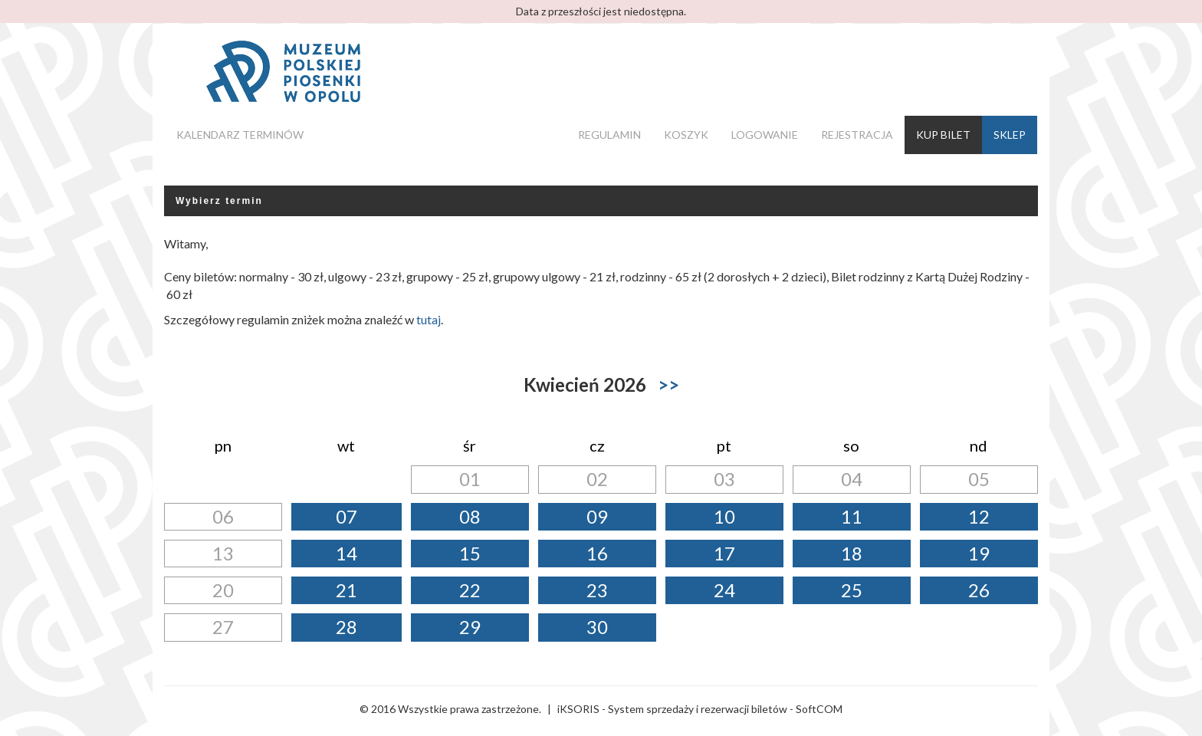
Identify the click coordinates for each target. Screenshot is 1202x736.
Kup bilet (943, 134)
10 (724, 516)
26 (979, 590)
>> (668, 384)
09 (597, 516)
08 (470, 516)
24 (724, 590)
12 (979, 516)
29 (470, 627)
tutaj (428, 319)
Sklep (1009, 134)
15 (470, 553)
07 (346, 516)
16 (597, 553)
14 (346, 553)
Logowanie (764, 134)
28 (346, 627)
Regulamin (609, 134)
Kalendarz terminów (240, 134)
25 (851, 590)
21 (346, 590)
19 (979, 553)
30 (597, 627)
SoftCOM (819, 708)
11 (851, 516)
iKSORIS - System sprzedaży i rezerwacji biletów (672, 708)
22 (470, 590)
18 (851, 553)
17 (724, 553)
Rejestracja (857, 134)
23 (597, 590)
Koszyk (686, 134)
